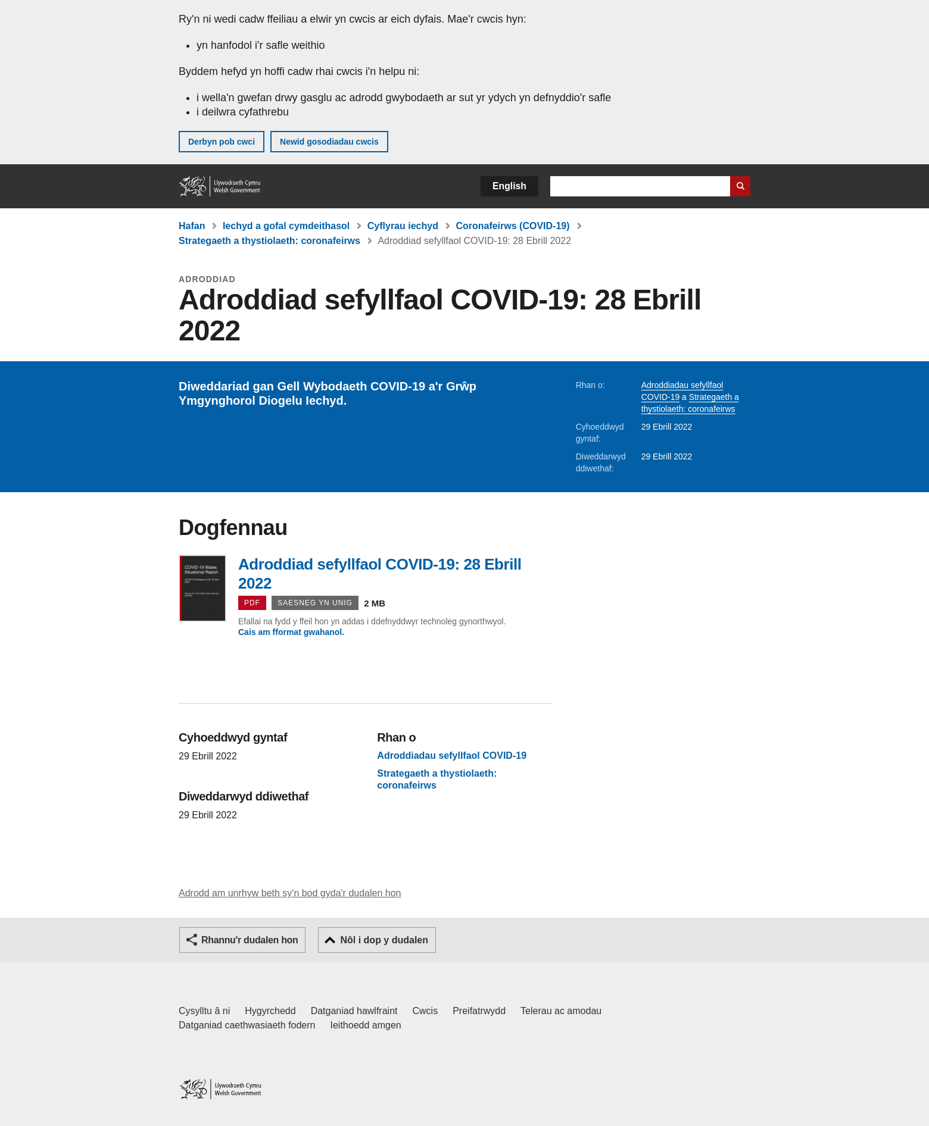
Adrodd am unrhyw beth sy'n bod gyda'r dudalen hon (290, 893)
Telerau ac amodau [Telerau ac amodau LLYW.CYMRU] (560, 1011)
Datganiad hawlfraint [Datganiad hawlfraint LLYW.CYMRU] (354, 1011)
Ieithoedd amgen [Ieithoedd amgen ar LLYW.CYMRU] (366, 1025)
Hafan (192, 226)
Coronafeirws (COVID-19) (512, 226)
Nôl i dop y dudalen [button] (384, 940)
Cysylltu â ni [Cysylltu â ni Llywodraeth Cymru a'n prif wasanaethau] (204, 1011)
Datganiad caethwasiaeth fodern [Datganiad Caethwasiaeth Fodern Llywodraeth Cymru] (247, 1025)
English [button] (509, 186)
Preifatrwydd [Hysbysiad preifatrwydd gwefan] (479, 1011)
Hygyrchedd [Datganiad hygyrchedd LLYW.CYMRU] (270, 1011)
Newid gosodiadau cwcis (329, 141)
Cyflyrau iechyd (402, 226)
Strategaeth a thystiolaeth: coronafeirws (269, 241)
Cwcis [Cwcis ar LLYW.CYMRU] (425, 1011)
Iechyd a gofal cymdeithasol (286, 226)
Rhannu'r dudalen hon (249, 940)
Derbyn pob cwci (221, 141)
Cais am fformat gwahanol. (291, 632)
